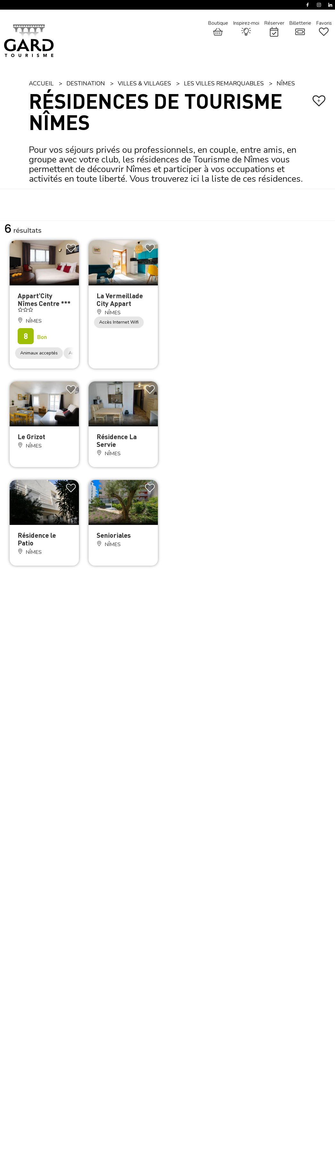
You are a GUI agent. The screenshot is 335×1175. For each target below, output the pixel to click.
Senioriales (114, 535)
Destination (85, 83)
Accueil (41, 83)
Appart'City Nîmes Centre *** (44, 299)
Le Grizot (31, 436)
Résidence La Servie (117, 440)
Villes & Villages (144, 83)
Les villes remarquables (224, 83)
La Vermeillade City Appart (120, 299)
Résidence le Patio (37, 539)
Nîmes (286, 83)
